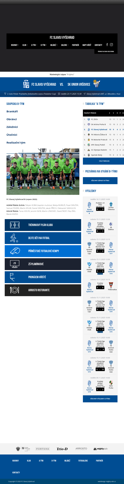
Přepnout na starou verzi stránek (106, 51)
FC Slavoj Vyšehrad (62, 37)
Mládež (54, 45)
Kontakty (98, 45)
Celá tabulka (104, 161)
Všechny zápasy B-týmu (100, 181)
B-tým (44, 45)
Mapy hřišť (87, 45)
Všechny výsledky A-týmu (100, 399)
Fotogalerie (83, 460)
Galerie (64, 45)
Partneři (75, 45)
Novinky (15, 45)
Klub (25, 45)
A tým (34, 45)
